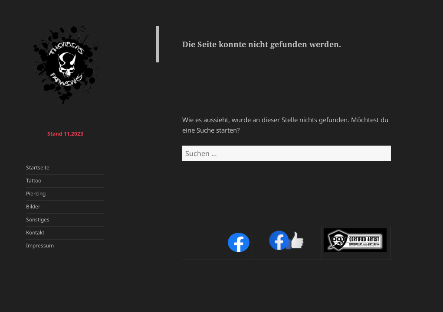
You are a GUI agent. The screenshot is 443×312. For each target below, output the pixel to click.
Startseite (37, 167)
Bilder (33, 206)
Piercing (36, 193)
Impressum (40, 245)
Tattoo (33, 180)
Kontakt (35, 232)
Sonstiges (37, 219)
